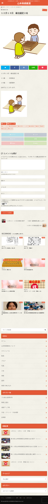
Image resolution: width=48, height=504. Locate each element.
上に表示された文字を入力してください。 (12, 205)
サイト (3, 193)
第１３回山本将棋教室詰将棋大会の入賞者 (22, 447)
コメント (4, 158)
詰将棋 (3, 417)
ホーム (3, 341)
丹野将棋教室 (13, 126)
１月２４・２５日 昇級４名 (17, 462)
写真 (2, 366)
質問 (2, 380)
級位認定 (5, 128)
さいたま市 (5, 126)
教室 (38, 126)
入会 (2, 370)
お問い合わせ (29, 497)
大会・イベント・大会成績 (9, 412)
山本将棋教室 (24, 3)
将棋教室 (32, 126)
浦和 (43, 126)
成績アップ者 (12, 123)
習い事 (10, 128)
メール (3, 187)
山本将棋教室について (8, 346)
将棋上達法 (4, 402)
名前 (3, 180)
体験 (2, 375)
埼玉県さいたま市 (23, 126)
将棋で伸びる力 (6, 385)
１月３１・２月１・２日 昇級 (18, 431)
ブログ (4, 123)
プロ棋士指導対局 (6, 397)
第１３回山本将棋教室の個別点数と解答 (21, 455)
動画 (2, 356)
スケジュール (5, 351)
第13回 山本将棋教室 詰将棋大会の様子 (21, 439)
